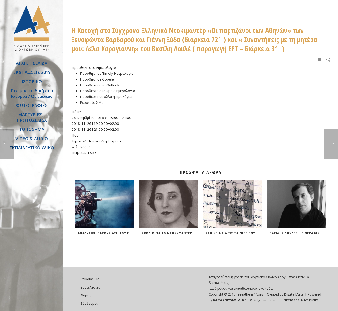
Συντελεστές (90, 287)
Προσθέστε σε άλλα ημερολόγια (106, 96)
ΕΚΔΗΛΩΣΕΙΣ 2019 (31, 72)
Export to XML (91, 102)
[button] (94, 67)
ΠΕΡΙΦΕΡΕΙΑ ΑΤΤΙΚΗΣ (301, 300)
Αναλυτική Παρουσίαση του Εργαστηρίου (106, 233)
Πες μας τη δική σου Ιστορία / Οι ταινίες (32, 93)
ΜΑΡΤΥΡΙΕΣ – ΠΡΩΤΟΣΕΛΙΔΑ (32, 117)
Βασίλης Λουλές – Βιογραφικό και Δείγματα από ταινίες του (298, 233)
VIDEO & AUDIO (31, 138)
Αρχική (75, 7)
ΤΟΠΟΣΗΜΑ (31, 129)
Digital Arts (294, 294)
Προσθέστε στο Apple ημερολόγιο (107, 90)
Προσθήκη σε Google (97, 79)
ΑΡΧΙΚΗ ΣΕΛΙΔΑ (31, 63)
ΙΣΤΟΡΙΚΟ (32, 81)
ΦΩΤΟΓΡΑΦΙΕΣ (31, 105)
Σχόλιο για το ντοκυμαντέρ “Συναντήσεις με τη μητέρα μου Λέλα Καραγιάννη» (170, 233)
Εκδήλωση (92, 7)
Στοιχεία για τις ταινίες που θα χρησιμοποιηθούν (234, 233)
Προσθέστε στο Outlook (99, 85)
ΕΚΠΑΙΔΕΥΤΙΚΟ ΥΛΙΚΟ (31, 148)
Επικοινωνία (90, 279)
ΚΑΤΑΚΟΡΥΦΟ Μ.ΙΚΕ (230, 300)
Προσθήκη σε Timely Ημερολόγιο (107, 73)
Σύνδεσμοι (89, 303)
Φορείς (86, 295)
